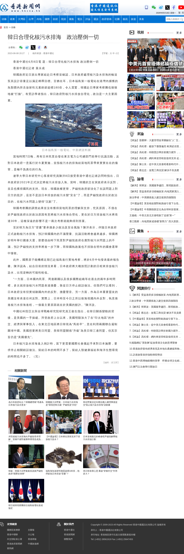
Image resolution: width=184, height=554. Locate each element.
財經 (55, 19)
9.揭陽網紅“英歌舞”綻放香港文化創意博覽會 (153, 342)
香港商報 (32, 539)
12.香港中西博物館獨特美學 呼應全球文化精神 (155, 360)
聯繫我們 (68, 539)
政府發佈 (106, 19)
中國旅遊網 (33, 543)
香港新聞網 (69, 534)
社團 (117, 19)
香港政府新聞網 (14, 543)
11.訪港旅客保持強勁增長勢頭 (145, 354)
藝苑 (125, 19)
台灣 (31, 19)
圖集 (71, 19)
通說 (96, 19)
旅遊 (133, 19)
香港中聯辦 (12, 534)
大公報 (31, 534)
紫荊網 (10, 548)
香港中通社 (69, 530)
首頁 (6, 27)
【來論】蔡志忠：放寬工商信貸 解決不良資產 (154, 170)
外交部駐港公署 (14, 539)
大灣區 (21, 19)
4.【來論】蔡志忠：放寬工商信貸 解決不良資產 (155, 312)
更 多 (179, 32)
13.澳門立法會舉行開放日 (143, 366)
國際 (47, 19)
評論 (87, 19)
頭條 (4, 19)
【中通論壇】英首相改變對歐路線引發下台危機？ (156, 203)
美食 (141, 19)
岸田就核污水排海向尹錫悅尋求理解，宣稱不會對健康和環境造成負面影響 (25, 439)
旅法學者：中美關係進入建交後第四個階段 (152, 197)
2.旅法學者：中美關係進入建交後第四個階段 (153, 301)
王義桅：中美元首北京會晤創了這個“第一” (152, 215)
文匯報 (31, 530)
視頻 (63, 19)
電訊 (79, 19)
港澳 (12, 19)
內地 (39, 19)
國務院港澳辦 (13, 530)
